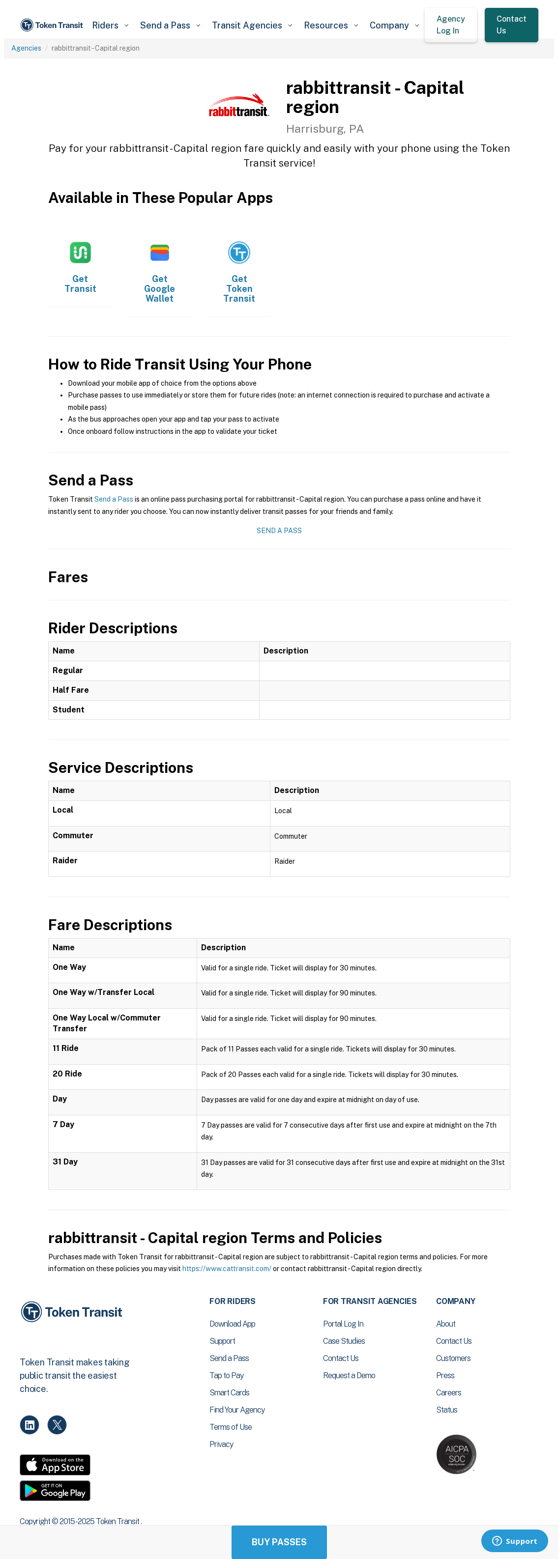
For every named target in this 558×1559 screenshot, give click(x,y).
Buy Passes (279, 1542)
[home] (53, 25)
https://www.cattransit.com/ (226, 1269)
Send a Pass (113, 499)
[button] (110, 25)
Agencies (26, 48)
